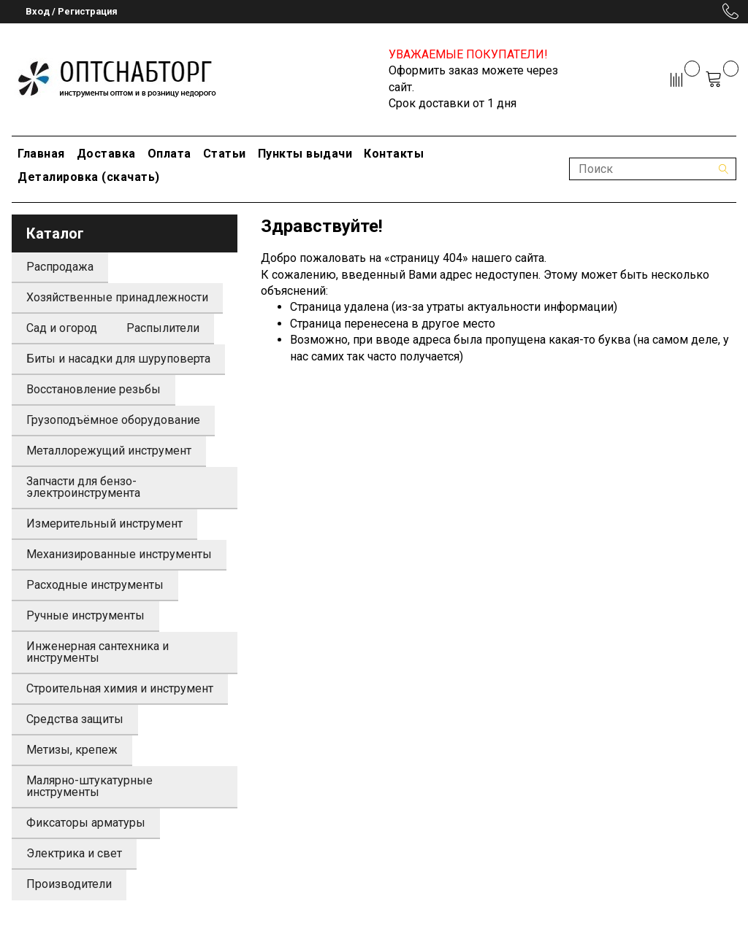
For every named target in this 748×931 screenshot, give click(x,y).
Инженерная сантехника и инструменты (97, 652)
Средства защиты (74, 719)
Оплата (169, 154)
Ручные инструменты (85, 615)
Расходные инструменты (95, 585)
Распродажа (60, 267)
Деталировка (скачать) (89, 177)
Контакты (394, 154)
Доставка (106, 154)
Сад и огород (61, 328)
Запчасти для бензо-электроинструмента (83, 487)
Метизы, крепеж (72, 750)
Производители (69, 884)
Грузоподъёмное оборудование (113, 420)
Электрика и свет (74, 853)
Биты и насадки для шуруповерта (118, 359)
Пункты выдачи (305, 154)
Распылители (162, 328)
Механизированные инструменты (119, 554)
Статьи (224, 154)
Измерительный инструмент (104, 523)
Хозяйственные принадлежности (117, 297)
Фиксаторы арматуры (85, 823)
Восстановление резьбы (93, 389)
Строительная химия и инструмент (119, 688)
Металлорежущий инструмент (108, 450)
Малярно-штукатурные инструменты (89, 786)
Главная (41, 154)
